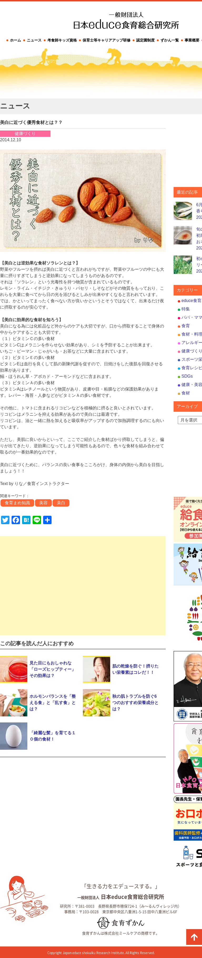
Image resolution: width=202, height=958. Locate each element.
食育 (185, 326)
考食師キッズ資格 (62, 40)
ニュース (34, 40)
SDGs (187, 376)
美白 (61, 503)
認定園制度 (145, 40)
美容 (43, 503)
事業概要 (192, 40)
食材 (185, 393)
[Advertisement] (83, 585)
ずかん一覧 (169, 40)
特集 (185, 309)
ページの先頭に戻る (194, 937)
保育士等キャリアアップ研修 (106, 40)
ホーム (15, 40)
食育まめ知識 (17, 503)
